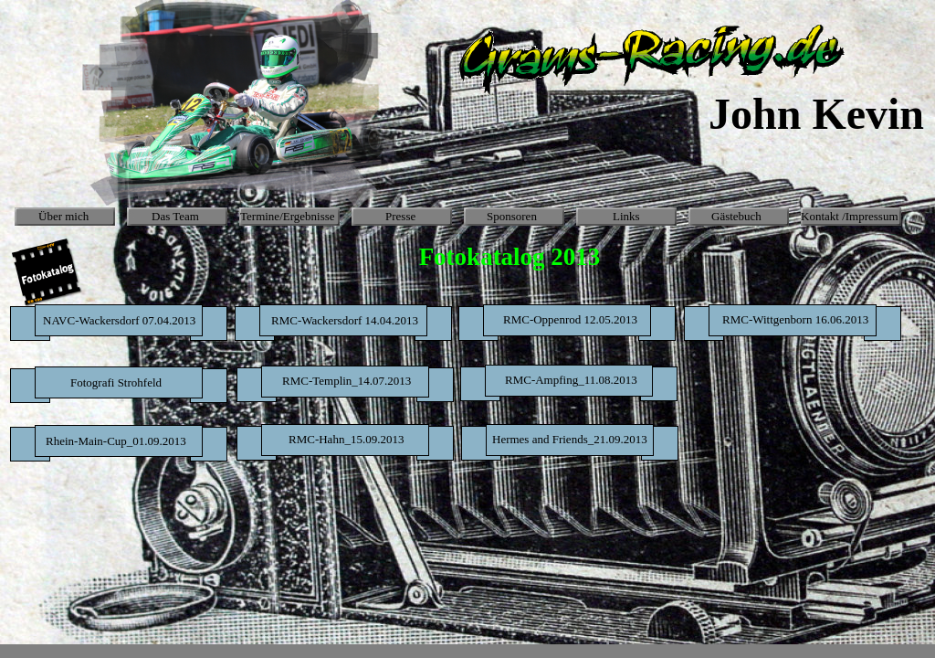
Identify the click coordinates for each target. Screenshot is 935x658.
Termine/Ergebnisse (287, 216)
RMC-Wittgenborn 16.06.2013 (795, 319)
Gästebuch (736, 216)
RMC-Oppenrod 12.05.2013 (570, 319)
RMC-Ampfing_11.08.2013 (571, 380)
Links (626, 216)
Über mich (63, 216)
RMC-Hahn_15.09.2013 (346, 439)
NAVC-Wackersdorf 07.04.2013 (119, 320)
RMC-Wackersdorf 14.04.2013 (344, 320)
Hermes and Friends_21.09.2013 (569, 439)
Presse (400, 216)
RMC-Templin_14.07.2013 (346, 380)
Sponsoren (512, 216)
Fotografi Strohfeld (116, 382)
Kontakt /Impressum (849, 216)
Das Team (175, 216)
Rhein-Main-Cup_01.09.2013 (116, 441)
